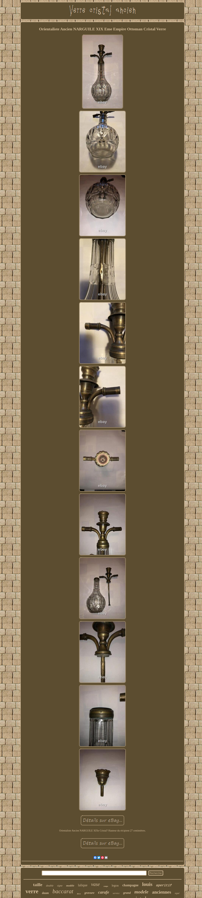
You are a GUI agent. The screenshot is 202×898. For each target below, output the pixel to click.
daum (45, 893)
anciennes (161, 892)
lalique (82, 885)
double (49, 885)
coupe (106, 886)
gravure (89, 893)
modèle (70, 885)
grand (127, 893)
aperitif (164, 885)
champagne (130, 885)
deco (79, 894)
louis (147, 884)
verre (31, 891)
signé (177, 893)
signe (60, 885)
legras (115, 885)
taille (37, 884)
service (116, 893)
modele (141, 892)
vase (95, 884)
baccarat (63, 891)
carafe (103, 892)
